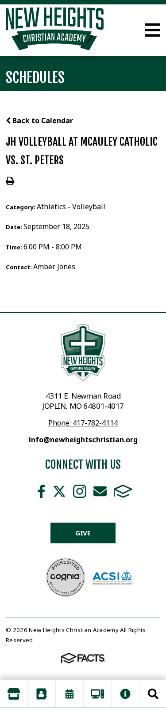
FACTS (123, 491)
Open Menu (152, 30)
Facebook (41, 491)
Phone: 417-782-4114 (83, 423)
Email (100, 491)
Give (83, 532)
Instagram (79, 491)
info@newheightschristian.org (83, 439)
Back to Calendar (39, 120)
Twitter (59, 491)
